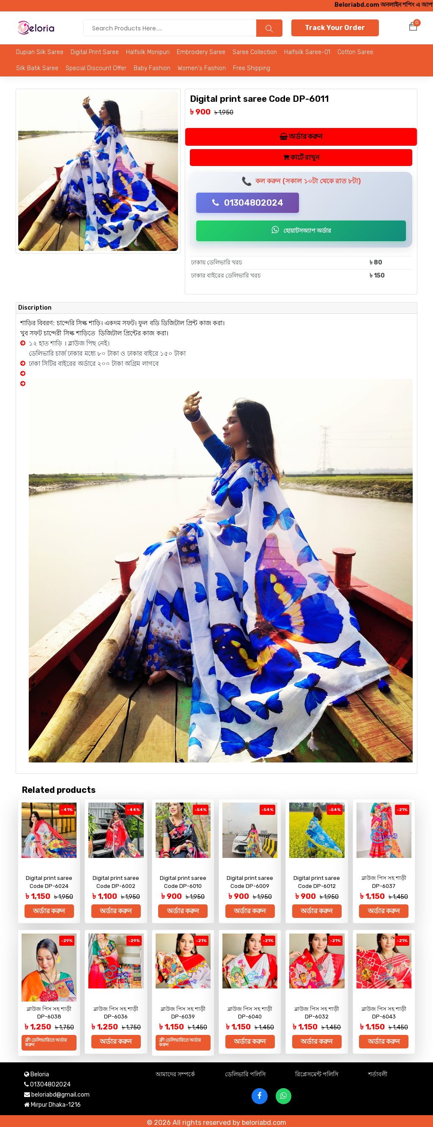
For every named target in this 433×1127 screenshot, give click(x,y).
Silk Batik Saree (37, 68)
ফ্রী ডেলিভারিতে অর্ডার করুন (46, 1041)
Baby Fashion (152, 68)
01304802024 (247, 203)
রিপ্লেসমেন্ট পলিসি (316, 1071)
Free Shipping (251, 68)
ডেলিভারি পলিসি (245, 1071)
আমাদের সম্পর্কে (175, 1071)
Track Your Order (335, 28)
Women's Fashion (202, 68)
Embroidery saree (201, 52)
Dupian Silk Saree (39, 52)
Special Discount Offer (96, 68)
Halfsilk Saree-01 (307, 52)
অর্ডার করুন (301, 137)
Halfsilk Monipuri (148, 52)
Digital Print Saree (95, 52)
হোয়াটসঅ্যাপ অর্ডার (301, 230)
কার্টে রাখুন (301, 158)
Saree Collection (255, 52)
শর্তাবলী (377, 1071)
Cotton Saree (355, 52)
